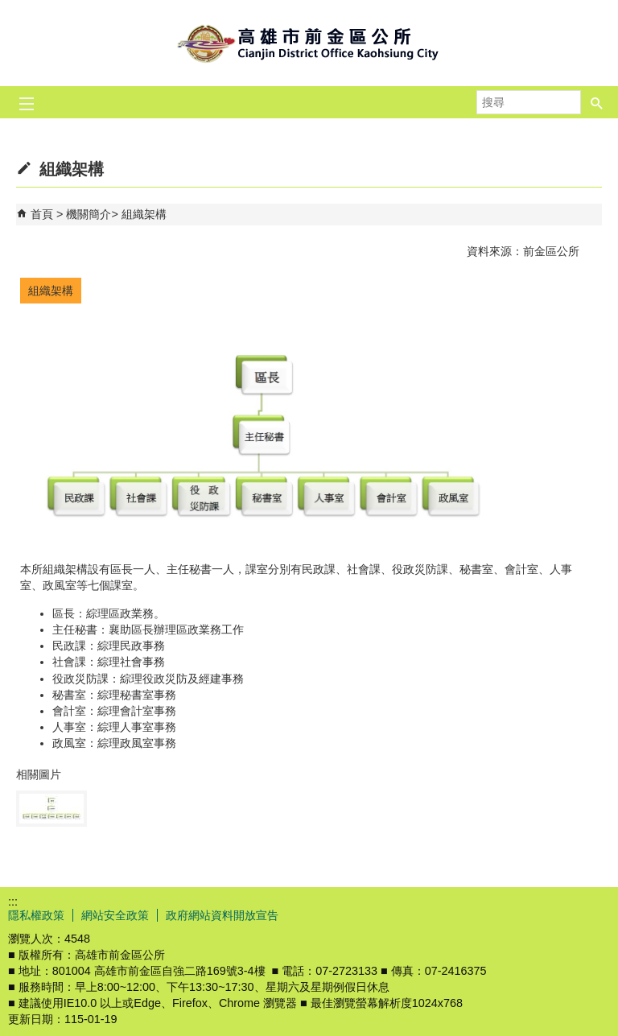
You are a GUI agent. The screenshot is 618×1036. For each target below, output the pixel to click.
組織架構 (144, 214)
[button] (597, 97)
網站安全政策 (115, 915)
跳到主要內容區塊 (8, 8)
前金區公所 (309, 43)
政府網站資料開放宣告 (222, 915)
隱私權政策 (36, 915)
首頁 (42, 214)
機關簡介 (88, 214)
